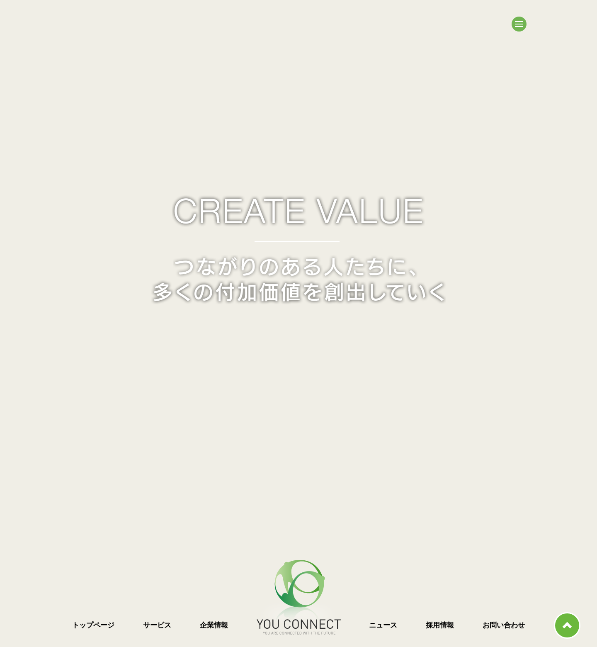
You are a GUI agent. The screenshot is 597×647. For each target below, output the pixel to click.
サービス (157, 625)
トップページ (93, 625)
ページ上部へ (567, 625)
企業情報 (214, 625)
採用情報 (440, 625)
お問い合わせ (504, 625)
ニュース (383, 625)
